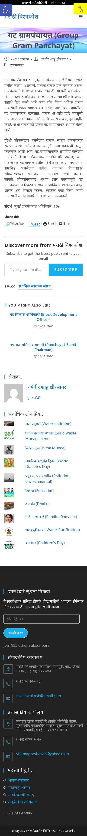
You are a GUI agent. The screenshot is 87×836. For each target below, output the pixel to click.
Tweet (34, 223)
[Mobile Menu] (81, 16)
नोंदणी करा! (15, 633)
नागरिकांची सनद (21, 794)
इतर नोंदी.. (35, 397)
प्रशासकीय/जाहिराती (34, 2)
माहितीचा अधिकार (22, 802)
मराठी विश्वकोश (21, 16)
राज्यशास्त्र (17, 65)
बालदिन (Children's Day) (45, 542)
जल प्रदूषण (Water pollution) (48, 423)
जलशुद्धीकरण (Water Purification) (52, 529)
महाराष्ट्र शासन (19, 787)
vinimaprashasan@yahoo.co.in (42, 753)
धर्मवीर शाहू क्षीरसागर (54, 59)
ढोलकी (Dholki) (37, 503)
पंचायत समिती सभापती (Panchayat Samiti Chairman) (43, 347)
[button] (6, 10)
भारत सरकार (18, 780)
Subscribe (65, 269)
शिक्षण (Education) (40, 490)
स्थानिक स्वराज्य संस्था (35, 286)
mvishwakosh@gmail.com (38, 695)
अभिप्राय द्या (58, 2)
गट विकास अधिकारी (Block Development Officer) (43, 317)
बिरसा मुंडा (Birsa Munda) (45, 448)
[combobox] (80, 9)
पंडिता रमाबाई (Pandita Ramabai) (51, 516)
